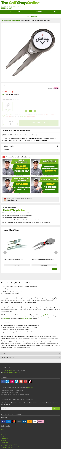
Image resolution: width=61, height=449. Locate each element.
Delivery (3, 434)
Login (2, 429)
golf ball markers (48, 315)
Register (3, 431)
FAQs (2, 436)
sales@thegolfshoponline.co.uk (11, 372)
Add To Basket (38, 122)
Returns (3, 440)
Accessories (16, 20)
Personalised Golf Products (9, 444)
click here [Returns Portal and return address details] (30, 387)
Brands (39, 11)
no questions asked (18, 215)
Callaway (8, 20)
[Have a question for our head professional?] (30, 199)
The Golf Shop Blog (6, 447)
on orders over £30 (17, 213)
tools (7, 318)
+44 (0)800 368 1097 (8, 370)
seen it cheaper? (16, 217)
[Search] (55, 12)
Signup (56, 409)
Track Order (4, 438)
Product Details (8, 146)
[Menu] (6, 12)
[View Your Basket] (56, 4)
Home (19, 11)
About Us (6, 149)
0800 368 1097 (6, 8)
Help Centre (4, 442)
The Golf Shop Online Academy (10, 446)
